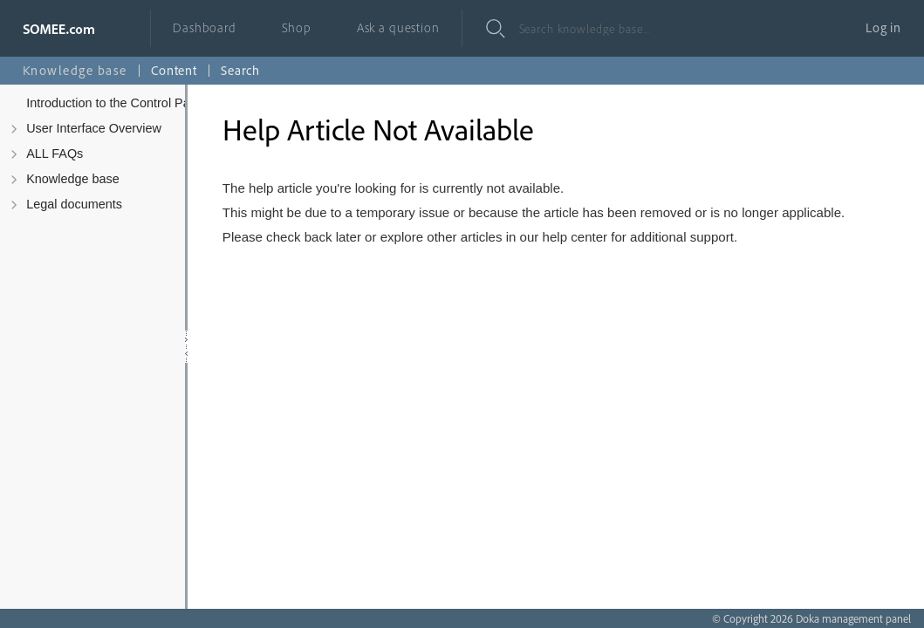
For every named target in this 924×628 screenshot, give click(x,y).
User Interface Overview (93, 128)
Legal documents (74, 204)
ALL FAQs (54, 153)
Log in (883, 27)
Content (174, 70)
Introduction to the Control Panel (116, 103)
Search (240, 70)
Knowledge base (73, 179)
